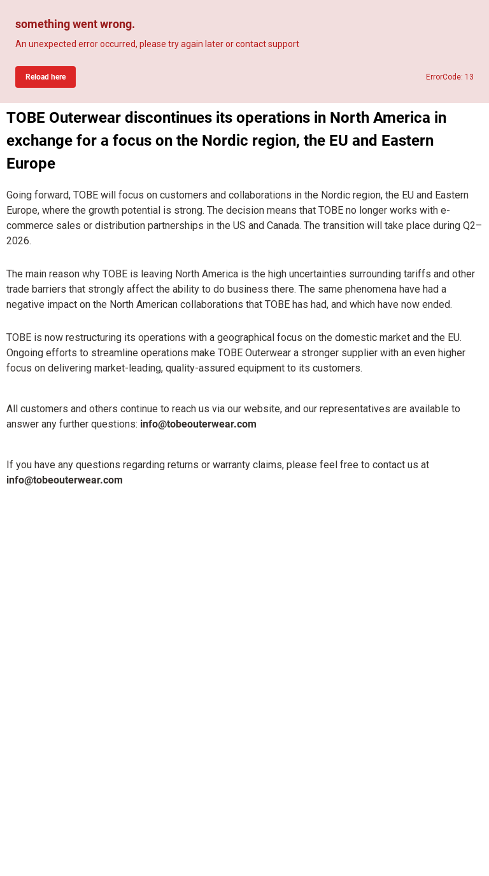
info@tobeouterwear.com (198, 424)
